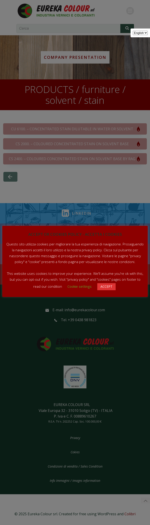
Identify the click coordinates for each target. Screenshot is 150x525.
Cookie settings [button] (79, 286)
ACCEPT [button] (106, 286)
